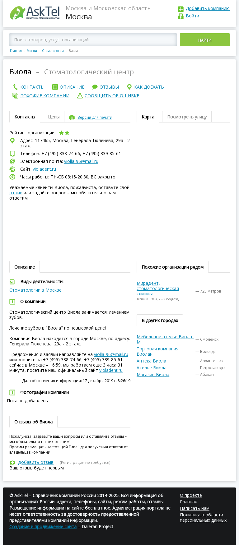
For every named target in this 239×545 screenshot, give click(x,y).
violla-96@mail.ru (81, 161)
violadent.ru (44, 169)
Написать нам (194, 508)
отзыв (15, 193)
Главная (16, 50)
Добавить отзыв (36, 462)
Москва (32, 50)
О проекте (191, 495)
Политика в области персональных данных (203, 517)
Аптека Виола (151, 361)
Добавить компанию (208, 8)
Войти (192, 16)
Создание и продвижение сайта (43, 526)
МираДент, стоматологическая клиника (158, 288)
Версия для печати (94, 117)
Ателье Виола (151, 368)
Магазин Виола (153, 374)
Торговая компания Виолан (158, 351)
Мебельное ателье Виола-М (165, 339)
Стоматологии (53, 50)
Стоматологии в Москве (35, 290)
